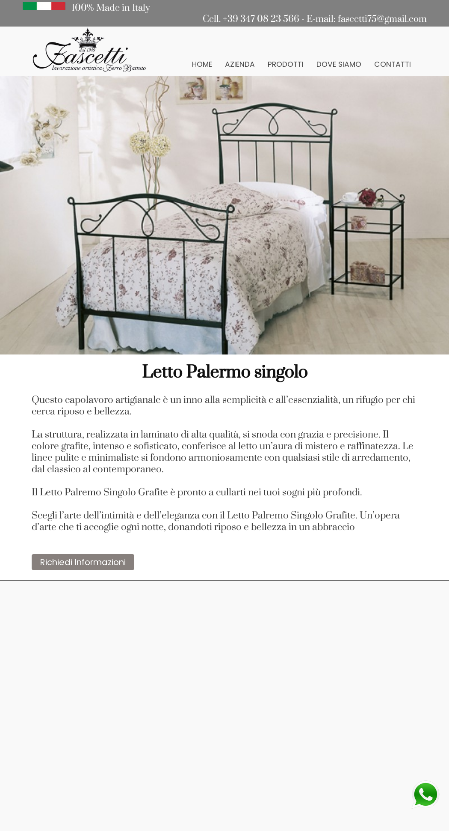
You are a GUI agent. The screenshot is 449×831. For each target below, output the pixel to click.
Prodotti (286, 64)
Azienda (240, 64)
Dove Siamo (338, 64)
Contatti (392, 64)
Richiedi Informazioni (83, 562)
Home (202, 64)
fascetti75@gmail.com (382, 18)
